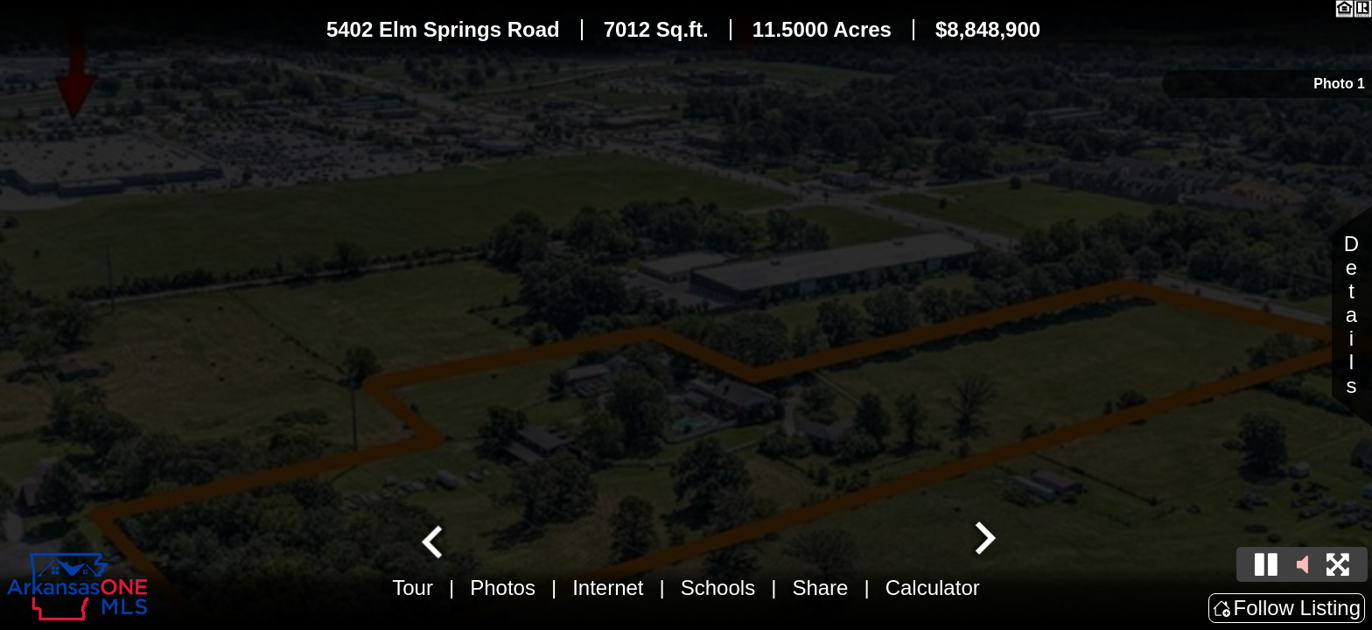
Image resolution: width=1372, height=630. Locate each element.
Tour (412, 587)
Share (820, 587)
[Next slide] (983, 540)
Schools (718, 587)
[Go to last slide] (434, 540)
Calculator (933, 587)
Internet (607, 587)
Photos (503, 587)
